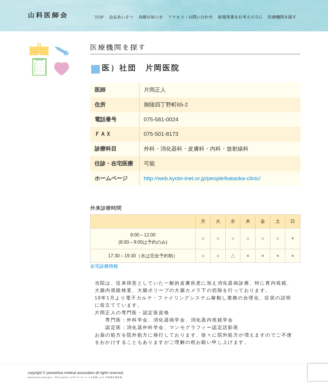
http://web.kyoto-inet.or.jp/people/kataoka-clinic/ (202, 178)
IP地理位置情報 (113, 377)
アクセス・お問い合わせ (190, 17)
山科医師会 (48, 15)
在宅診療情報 (104, 266)
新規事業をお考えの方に (240, 17)
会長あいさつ (121, 17)
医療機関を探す (282, 17)
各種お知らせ (151, 17)
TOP (99, 17)
